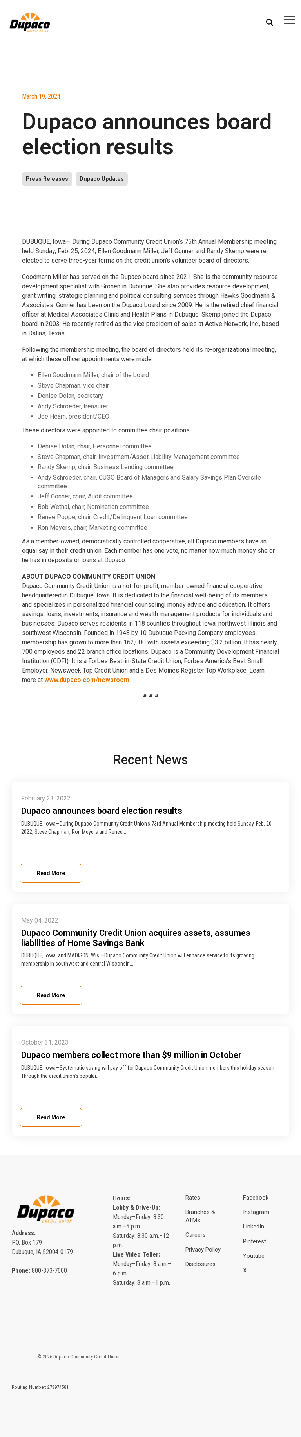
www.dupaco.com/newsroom (86, 679)
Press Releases (47, 179)
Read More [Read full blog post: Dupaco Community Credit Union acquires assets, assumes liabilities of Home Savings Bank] (51, 995)
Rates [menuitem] (192, 1197)
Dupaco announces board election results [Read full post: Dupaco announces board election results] (101, 811)
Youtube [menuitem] (254, 1255)
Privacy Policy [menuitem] (203, 1249)
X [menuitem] (245, 1270)
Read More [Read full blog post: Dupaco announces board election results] (51, 873)
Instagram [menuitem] (256, 1212)
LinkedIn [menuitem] (253, 1226)
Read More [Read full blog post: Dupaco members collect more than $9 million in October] (51, 1117)
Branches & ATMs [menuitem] (201, 1216)
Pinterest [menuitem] (254, 1241)
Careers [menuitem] (195, 1234)
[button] (289, 19)
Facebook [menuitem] (255, 1197)
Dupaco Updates (102, 179)
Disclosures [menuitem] (200, 1264)
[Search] (270, 22)
